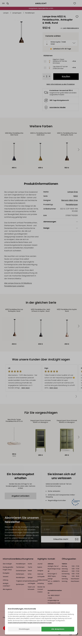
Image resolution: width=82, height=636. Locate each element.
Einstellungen (24, 629)
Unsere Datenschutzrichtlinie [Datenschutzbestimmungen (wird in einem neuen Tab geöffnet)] (17, 623)
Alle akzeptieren (57, 629)
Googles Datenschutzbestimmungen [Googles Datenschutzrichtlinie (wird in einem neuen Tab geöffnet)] (39, 623)
